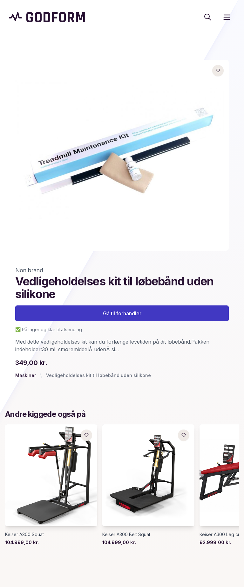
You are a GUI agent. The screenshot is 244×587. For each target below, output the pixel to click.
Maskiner (25, 375)
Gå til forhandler (122, 313)
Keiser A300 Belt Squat (126, 534)
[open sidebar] (226, 17)
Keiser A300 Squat (24, 534)
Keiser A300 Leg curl (221, 534)
